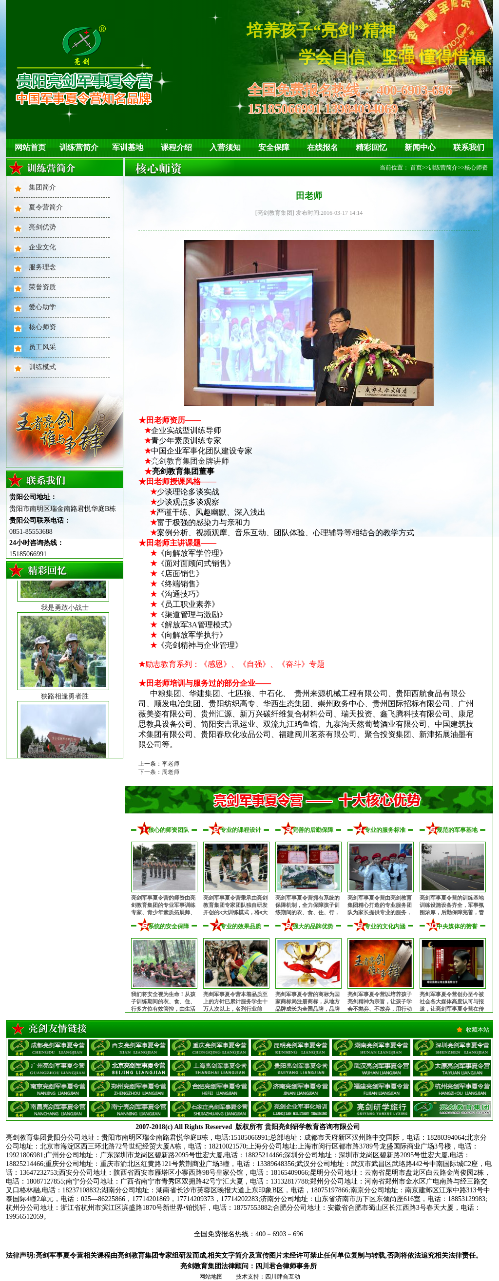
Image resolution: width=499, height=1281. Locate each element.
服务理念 (42, 267)
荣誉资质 (42, 287)
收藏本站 (477, 1029)
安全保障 (273, 147)
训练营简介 (78, 147)
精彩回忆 (371, 147)
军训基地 (127, 147)
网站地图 (211, 1276)
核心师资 (42, 327)
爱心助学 (42, 307)
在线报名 (322, 147)
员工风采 (42, 347)
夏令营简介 (46, 207)
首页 (416, 167)
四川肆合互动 (282, 1276)
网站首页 (30, 147)
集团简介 (42, 187)
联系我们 (468, 147)
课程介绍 (176, 147)
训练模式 (42, 367)
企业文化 (42, 247)
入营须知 (225, 147)
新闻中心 (420, 147)
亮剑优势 (42, 227)
